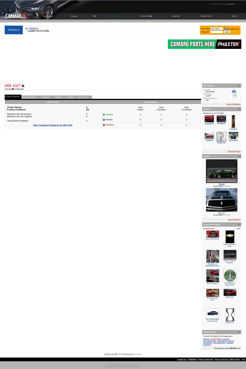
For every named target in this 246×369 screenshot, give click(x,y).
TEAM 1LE (229, 297)
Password (205, 32)
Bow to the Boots (212, 239)
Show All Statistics (234, 104)
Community (146, 16)
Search (234, 16)
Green (222, 184)
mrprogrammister (209, 341)
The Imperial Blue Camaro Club (212, 320)
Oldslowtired (222, 341)
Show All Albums (234, 219)
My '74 (222, 213)
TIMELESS (229, 322)
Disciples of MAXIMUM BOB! (212, 265)
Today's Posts (206, 16)
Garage (74, 16)
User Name (205, 29)
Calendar (176, 16)
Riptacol (231, 341)
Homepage (48, 16)
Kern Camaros (212, 283)
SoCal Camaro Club (212, 299)
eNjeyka (206, 339)
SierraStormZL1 (219, 343)
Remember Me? (231, 29)
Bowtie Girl (221, 142)
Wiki (94, 16)
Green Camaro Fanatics (229, 262)
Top (243, 359)
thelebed (229, 343)
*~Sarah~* (233, 129)
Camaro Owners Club (229, 245)
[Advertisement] (85, 59)
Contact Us (181, 359)
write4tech (207, 345)
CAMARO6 (33, 28)
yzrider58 (209, 140)
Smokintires (209, 123)
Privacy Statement (205, 359)
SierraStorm (207, 343)
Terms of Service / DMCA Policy (228, 359)
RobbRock (221, 123)
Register (116, 16)
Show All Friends (234, 151)
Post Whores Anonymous (230, 284)
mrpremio (225, 339)
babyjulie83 (233, 140)
